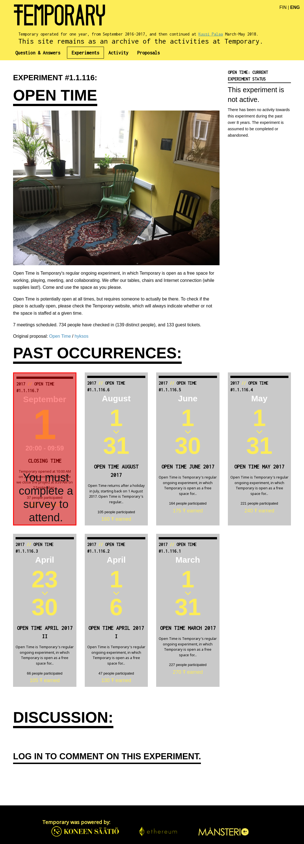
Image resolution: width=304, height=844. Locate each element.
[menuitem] (40, 53)
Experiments (85, 52)
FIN (283, 7)
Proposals (148, 52)
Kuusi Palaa (210, 34)
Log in (28, 756)
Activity (118, 52)
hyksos (81, 336)
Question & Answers (37, 52)
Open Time (60, 336)
